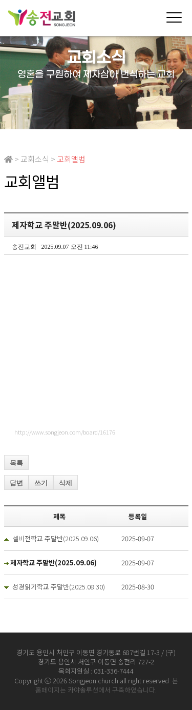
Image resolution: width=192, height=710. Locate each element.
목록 (16, 463)
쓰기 (41, 483)
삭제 (65, 483)
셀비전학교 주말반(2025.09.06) (55, 538)
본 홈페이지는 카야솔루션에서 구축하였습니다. (106, 685)
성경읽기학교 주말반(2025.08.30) (58, 586)
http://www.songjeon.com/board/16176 (64, 432)
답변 (16, 483)
